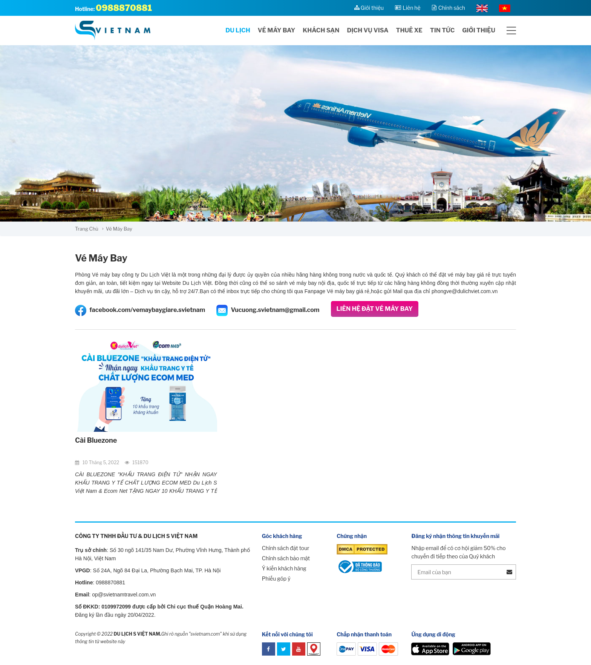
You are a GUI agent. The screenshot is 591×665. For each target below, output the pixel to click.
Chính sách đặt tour (285, 548)
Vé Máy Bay (101, 258)
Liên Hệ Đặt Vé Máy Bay (375, 308)
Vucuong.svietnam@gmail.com (267, 310)
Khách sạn (321, 30)
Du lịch (237, 30)
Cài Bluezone (96, 440)
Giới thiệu (478, 30)
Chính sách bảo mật (286, 558)
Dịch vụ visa (368, 30)
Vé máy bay (277, 30)
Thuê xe (409, 30)
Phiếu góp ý (276, 578)
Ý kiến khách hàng (284, 568)
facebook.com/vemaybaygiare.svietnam (140, 310)
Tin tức (442, 30)
